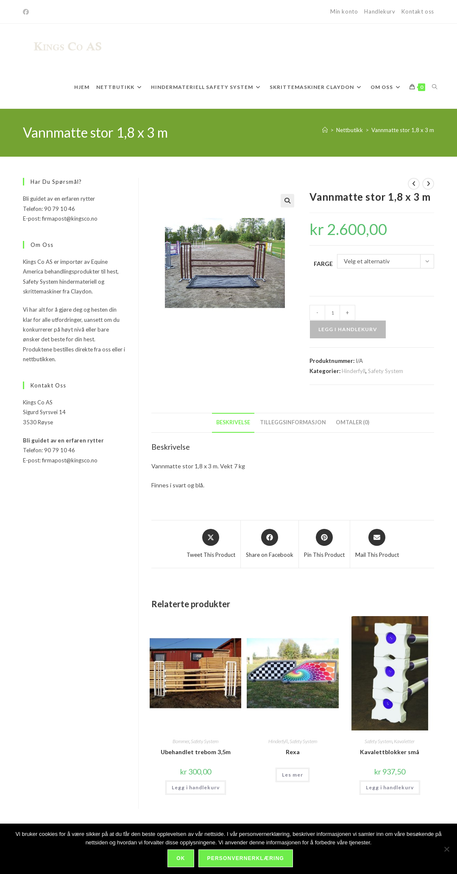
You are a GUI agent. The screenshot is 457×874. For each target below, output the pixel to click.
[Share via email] (377, 544)
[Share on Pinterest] (324, 544)
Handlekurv (379, 11)
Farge (323, 263)
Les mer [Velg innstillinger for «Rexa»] (292, 775)
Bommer (181, 741)
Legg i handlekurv (347, 329)
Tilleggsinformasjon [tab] (293, 422)
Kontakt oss (417, 11)
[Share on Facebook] (269, 544)
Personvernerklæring (245, 859)
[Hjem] (325, 130)
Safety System (385, 371)
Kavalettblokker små (389, 751)
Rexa (293, 751)
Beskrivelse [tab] (233, 422)
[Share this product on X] (211, 544)
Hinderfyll (353, 371)
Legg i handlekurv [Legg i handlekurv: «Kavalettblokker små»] (390, 787)
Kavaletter (404, 741)
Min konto (344, 11)
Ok (181, 859)
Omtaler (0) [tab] (352, 422)
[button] (287, 200)
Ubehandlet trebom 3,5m (196, 751)
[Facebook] (27, 12)
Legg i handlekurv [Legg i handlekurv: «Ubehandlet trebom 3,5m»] (196, 787)
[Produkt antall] (332, 312)
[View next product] (428, 184)
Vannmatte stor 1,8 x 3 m (402, 130)
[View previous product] (414, 184)
